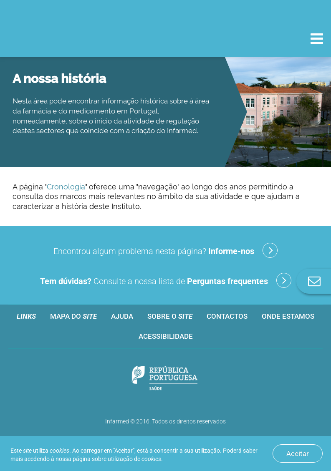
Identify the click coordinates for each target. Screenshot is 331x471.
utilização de (134, 459)
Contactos (227, 316)
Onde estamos (288, 316)
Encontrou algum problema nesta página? (165, 250)
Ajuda (122, 316)
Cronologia (66, 186)
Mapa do (73, 316)
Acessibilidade (166, 336)
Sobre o (169, 316)
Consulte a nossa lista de (165, 280)
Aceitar (297, 453)
